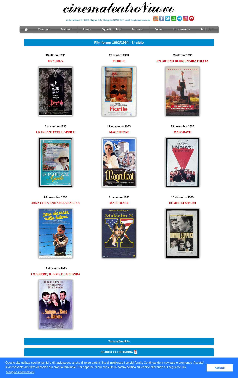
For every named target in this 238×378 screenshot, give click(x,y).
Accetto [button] (220, 367)
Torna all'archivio (119, 341)
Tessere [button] (137, 29)
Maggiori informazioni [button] (20, 372)
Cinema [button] (44, 29)
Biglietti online (111, 29)
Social (158, 29)
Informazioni (180, 29)
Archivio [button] (205, 29)
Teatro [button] (66, 29)
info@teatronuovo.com (140, 20)
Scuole (87, 29)
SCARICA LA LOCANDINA (119, 352)
